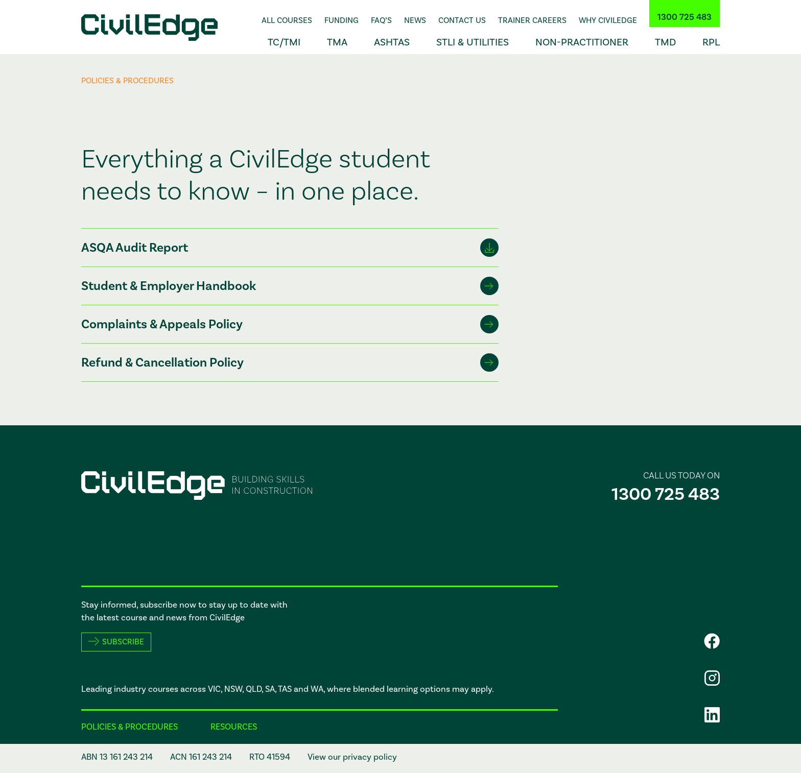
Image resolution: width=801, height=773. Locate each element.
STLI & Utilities (472, 42)
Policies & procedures (129, 727)
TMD (665, 42)
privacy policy (370, 757)
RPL (711, 42)
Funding (341, 20)
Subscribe (123, 642)
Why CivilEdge (608, 20)
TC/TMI (284, 42)
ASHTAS (392, 42)
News (415, 20)
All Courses (287, 20)
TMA (337, 42)
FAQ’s (381, 20)
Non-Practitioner (581, 42)
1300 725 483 (684, 17)
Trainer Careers (532, 20)
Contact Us (462, 20)
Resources (233, 727)
